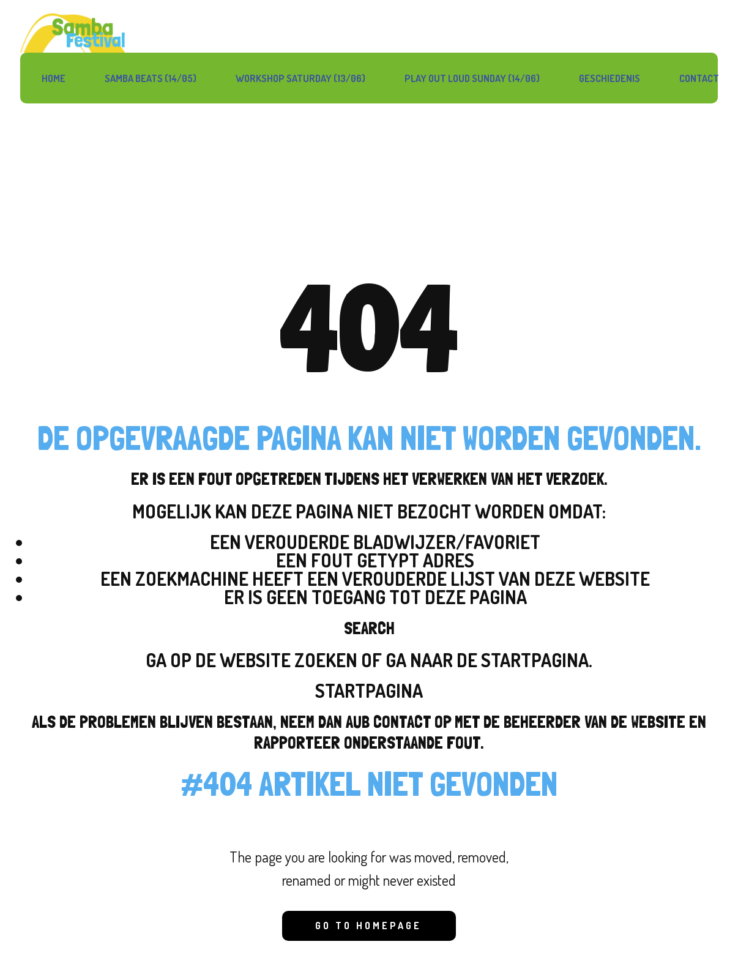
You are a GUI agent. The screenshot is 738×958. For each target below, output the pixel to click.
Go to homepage (368, 925)
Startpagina (369, 690)
